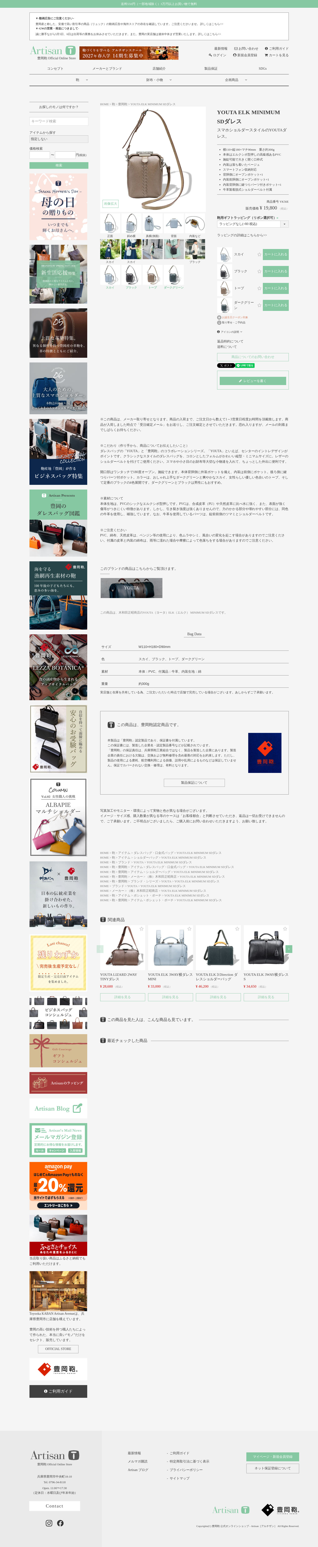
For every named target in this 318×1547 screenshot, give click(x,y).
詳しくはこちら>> (211, 24)
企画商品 (231, 80)
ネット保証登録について (273, 1468)
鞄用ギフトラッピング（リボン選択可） (248, 218)
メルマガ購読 (134, 1461)
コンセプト (55, 68)
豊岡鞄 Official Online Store (52, 52)
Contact (54, 1505)
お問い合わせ (246, 48)
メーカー (137, 876)
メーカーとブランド (107, 68)
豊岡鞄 (122, 104)
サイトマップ (180, 1478)
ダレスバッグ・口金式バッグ (153, 853)
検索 (59, 165)
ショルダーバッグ (146, 857)
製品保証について (194, 782)
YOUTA (138, 862)
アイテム (124, 853)
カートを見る (277, 55)
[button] (100, 949)
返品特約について (230, 341)
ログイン (217, 55)
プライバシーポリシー (186, 1470)
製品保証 (211, 68)
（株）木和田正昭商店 (161, 876)
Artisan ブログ (134, 1470)
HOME (104, 104)
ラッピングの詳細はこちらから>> (242, 235)
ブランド (124, 862)
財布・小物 (154, 80)
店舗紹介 (159, 68)
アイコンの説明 (230, 331)
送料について (227, 347)
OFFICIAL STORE (58, 1349)
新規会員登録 (245, 55)
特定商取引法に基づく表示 (189, 1461)
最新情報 (218, 48)
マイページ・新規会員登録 (273, 1457)
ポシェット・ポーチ (147, 895)
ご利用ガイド (277, 48)
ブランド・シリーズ (144, 881)
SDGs (263, 68)
